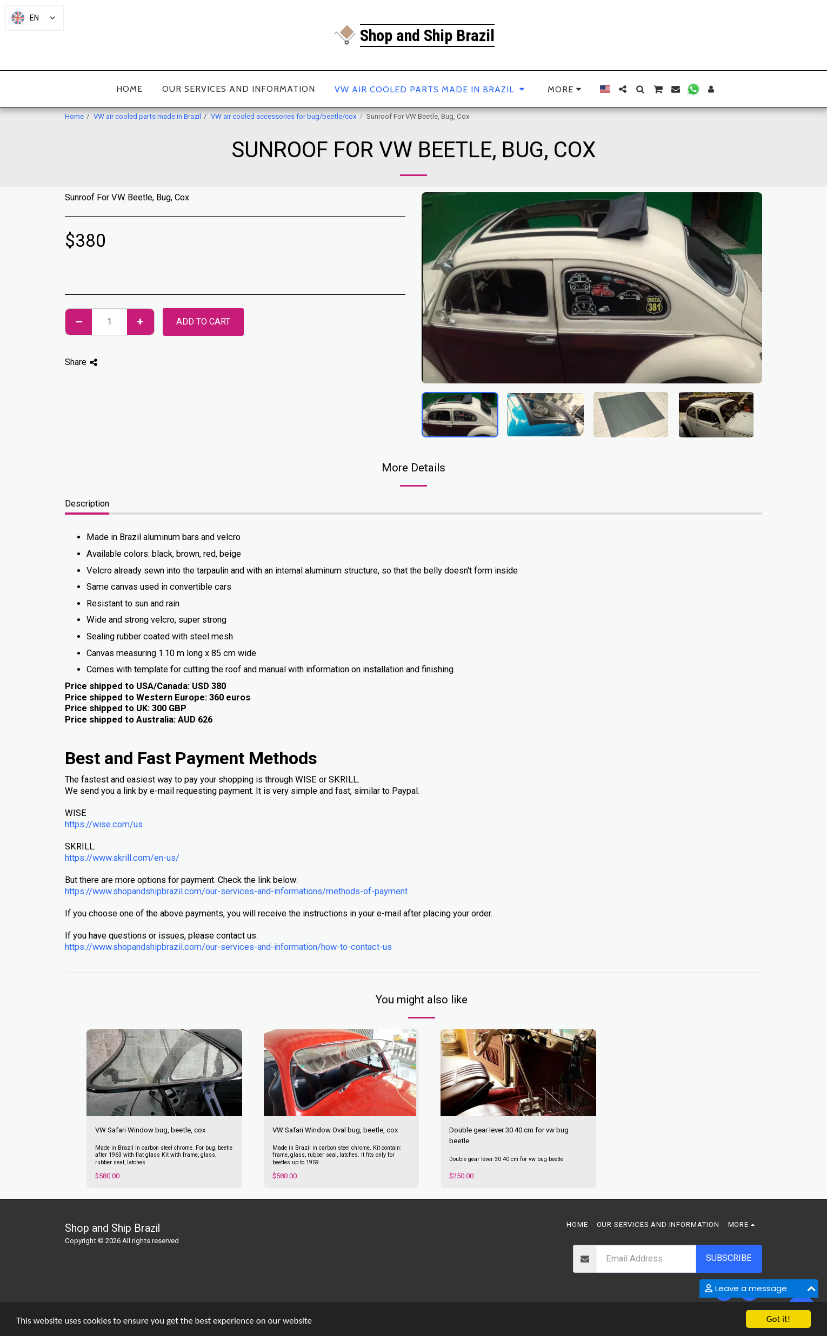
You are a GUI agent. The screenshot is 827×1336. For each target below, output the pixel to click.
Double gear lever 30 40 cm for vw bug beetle (509, 1135)
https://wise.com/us (104, 824)
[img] (164, 1073)
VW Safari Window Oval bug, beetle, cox (335, 1130)
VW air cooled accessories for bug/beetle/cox (284, 116)
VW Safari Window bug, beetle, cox (150, 1130)
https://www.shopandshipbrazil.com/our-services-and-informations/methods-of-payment (236, 891)
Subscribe (729, 1258)
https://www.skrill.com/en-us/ (122, 858)
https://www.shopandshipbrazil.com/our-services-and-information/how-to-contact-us (228, 947)
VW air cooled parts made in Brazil (147, 116)
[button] (623, 89)
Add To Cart (203, 321)
